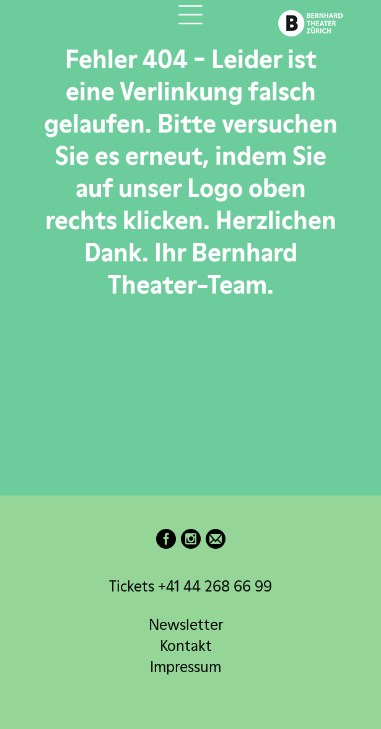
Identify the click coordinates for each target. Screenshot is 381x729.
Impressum (185, 667)
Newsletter (186, 625)
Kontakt (186, 646)
